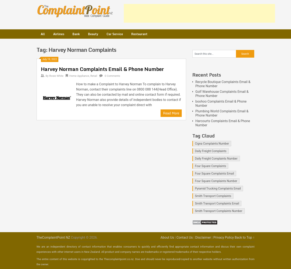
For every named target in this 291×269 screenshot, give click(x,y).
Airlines (58, 34)
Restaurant (139, 34)
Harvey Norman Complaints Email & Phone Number (102, 69)
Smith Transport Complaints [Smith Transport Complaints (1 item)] (213, 196)
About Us (167, 237)
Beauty (93, 34)
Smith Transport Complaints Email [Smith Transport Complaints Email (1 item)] (217, 203)
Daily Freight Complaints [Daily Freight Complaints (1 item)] (211, 151)
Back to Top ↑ (245, 237)
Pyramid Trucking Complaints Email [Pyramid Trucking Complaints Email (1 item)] (218, 188)
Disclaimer (203, 237)
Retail (93, 75)
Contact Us (185, 237)
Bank (76, 34)
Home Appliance (79, 75)
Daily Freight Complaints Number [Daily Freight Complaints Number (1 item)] (216, 158)
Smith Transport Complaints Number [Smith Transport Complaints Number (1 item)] (218, 211)
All (43, 34)
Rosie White (56, 75)
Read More (171, 113)
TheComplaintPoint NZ (53, 237)
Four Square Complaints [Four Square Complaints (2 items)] (210, 166)
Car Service (115, 34)
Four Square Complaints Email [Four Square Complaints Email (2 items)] (214, 173)
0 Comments (112, 75)
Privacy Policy (223, 237)
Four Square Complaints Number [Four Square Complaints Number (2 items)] (216, 181)
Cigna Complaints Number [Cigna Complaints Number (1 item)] (212, 143)
